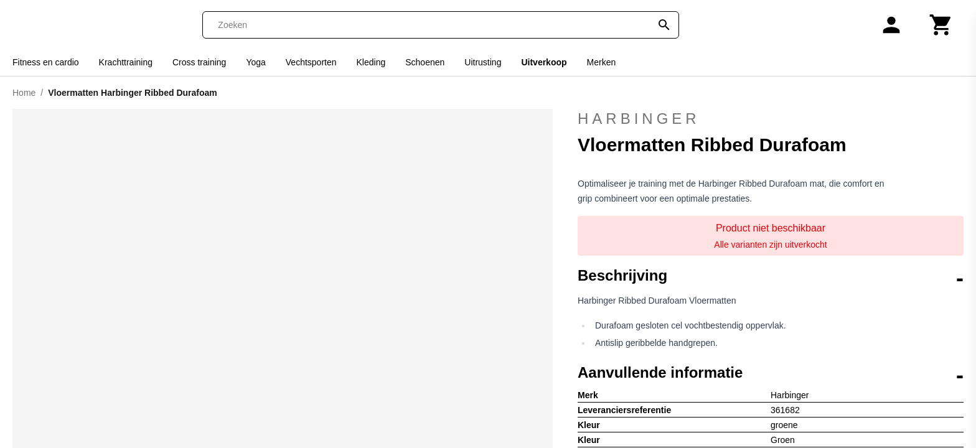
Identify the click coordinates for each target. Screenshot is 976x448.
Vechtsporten (311, 62)
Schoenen (424, 62)
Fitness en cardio (45, 62)
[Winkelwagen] (941, 24)
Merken (601, 62)
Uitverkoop (543, 62)
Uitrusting (482, 62)
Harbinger (771, 119)
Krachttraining (125, 62)
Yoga (255, 62)
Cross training (199, 62)
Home (23, 93)
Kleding (371, 62)
